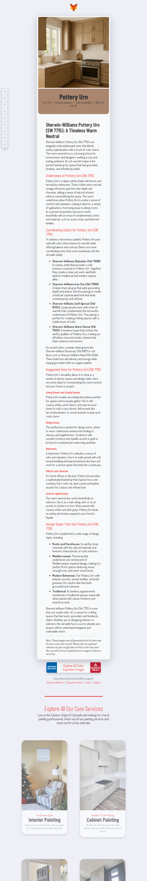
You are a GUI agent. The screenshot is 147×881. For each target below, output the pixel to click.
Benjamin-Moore (74, 682)
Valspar (97, 682)
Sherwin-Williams (55, 682)
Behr (88, 682)
